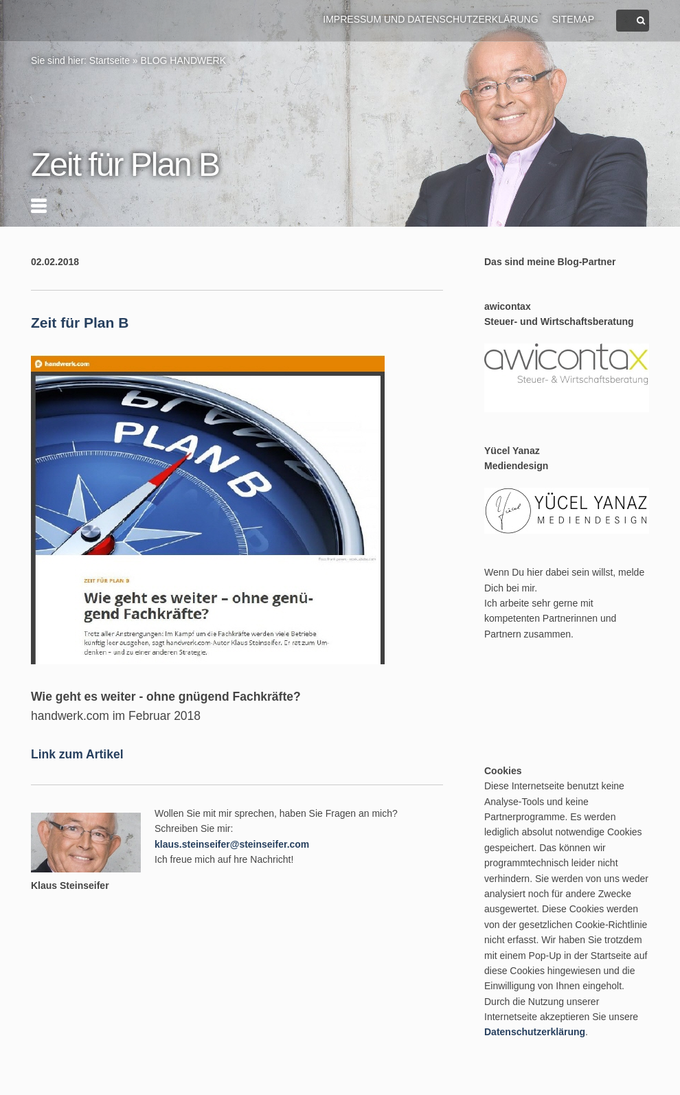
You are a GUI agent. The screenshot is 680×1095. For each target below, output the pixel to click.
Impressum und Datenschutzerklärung (430, 19)
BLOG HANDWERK (183, 60)
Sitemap (573, 19)
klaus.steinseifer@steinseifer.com (232, 844)
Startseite (109, 60)
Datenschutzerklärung (534, 1031)
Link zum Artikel (77, 754)
